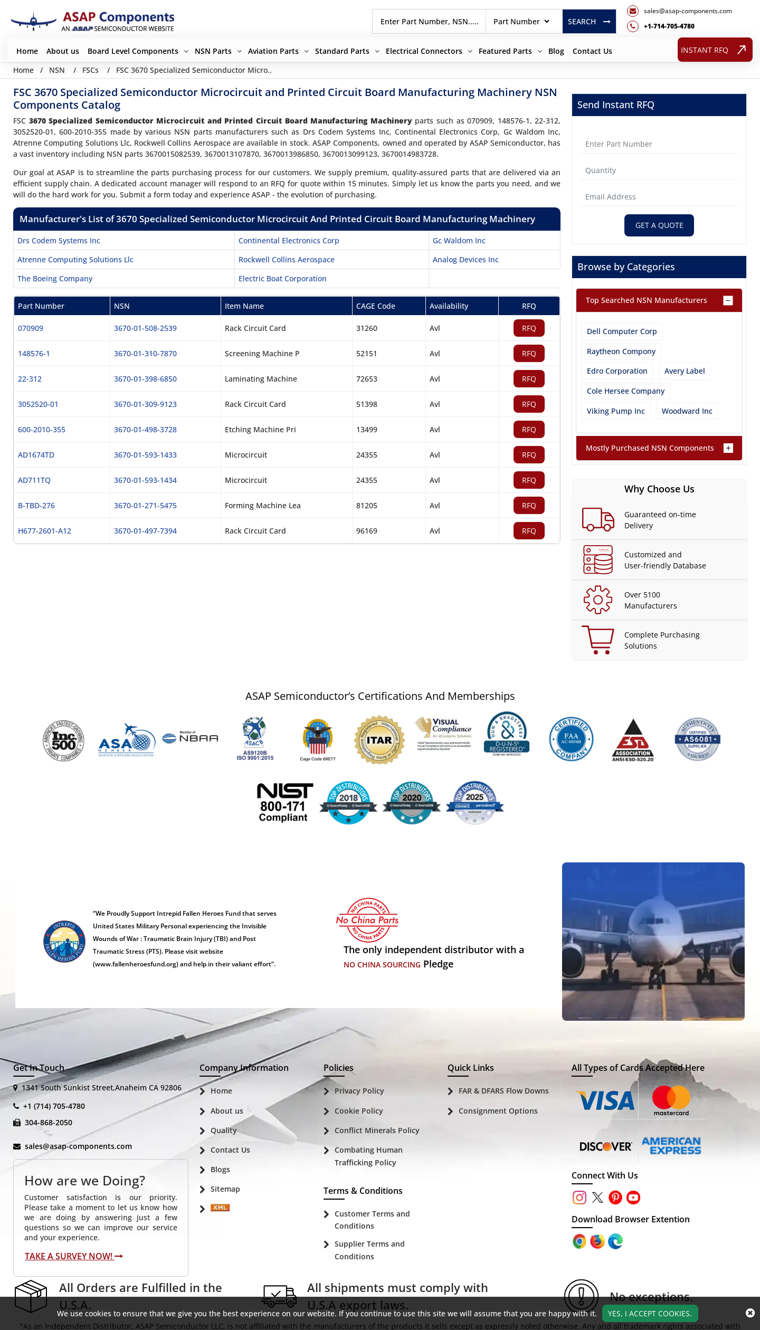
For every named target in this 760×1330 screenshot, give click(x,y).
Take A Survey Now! (74, 1256)
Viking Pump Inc (616, 411)
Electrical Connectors (424, 51)
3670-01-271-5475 (145, 505)
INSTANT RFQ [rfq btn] (715, 49)
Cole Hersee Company (625, 391)
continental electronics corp (289, 240)
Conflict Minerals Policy (377, 1130)
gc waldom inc (459, 240)
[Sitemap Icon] (220, 1210)
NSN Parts (213, 51)
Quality (224, 1130)
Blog (556, 51)
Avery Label (684, 371)
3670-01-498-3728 (145, 429)
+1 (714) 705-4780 (54, 1106)
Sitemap (225, 1189)
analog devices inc (466, 259)
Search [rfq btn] (589, 21)
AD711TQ (34, 480)
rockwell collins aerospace (287, 259)
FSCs (90, 70)
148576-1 (34, 353)
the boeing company (54, 278)
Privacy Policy (359, 1091)
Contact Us (592, 51)
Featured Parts (505, 51)
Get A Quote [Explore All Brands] (659, 226)
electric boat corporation (283, 278)
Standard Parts (342, 51)
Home (27, 51)
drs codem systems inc (58, 240)
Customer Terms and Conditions (372, 1220)
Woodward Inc (687, 411)
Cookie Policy (359, 1111)
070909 (30, 328)
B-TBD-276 (36, 505)
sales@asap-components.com (78, 1147)
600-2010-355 (41, 429)
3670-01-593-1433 (145, 455)
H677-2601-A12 (44, 531)
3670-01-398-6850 (145, 379)
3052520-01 (38, 404)
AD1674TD (36, 455)
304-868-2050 (48, 1123)
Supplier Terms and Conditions (370, 1250)
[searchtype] (521, 21)
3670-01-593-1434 (145, 480)
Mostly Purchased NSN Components (650, 448)
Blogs (220, 1170)
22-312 (30, 379)
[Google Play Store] (598, 1241)
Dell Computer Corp (622, 332)
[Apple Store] (581, 1241)
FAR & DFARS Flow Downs (504, 1091)
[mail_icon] (679, 11)
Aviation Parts (273, 51)
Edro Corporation (617, 371)
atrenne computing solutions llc (75, 259)
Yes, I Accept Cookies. (650, 1313)
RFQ (529, 328)
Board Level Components (133, 51)
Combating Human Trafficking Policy (369, 1156)
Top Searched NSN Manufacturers (646, 301)
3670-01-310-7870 (145, 353)
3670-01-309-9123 (145, 404)
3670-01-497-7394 (145, 531)
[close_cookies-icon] (750, 1313)
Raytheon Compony (621, 351)
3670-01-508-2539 (145, 328)
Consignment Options (498, 1111)
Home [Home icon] (23, 70)
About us (62, 51)
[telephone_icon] (679, 26)
